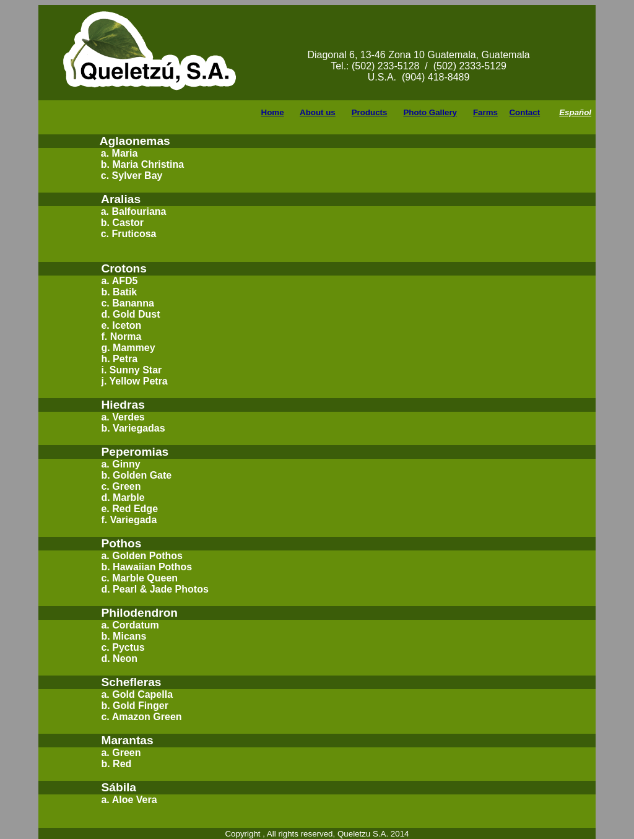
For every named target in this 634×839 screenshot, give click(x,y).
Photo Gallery (430, 112)
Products (370, 112)
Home (272, 112)
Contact (524, 112)
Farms (485, 112)
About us (318, 112)
